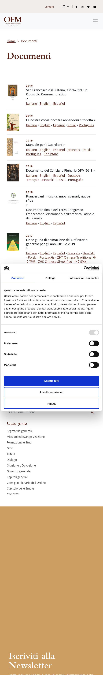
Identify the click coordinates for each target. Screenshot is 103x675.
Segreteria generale (20, 431)
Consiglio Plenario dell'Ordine (26, 483)
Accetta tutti (51, 380)
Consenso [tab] (17, 278)
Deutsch (74, 175)
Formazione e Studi (19, 442)
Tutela (11, 454)
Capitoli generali (17, 477)
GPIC (10, 448)
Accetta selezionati (51, 392)
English (45, 103)
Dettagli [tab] (50, 278)
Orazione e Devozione (21, 465)
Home (11, 41)
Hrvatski (48, 180)
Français (74, 150)
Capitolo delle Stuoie (20, 488)
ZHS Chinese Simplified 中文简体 (62, 261)
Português (33, 154)
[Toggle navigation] (95, 21)
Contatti (49, 6)
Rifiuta (51, 403)
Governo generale (19, 471)
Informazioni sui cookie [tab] (84, 278)
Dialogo (12, 460)
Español (59, 150)
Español (59, 103)
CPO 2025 (13, 494)
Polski (87, 150)
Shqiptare (51, 154)
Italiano (31, 103)
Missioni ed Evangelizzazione (26, 437)
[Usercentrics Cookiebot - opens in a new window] (83, 268)
